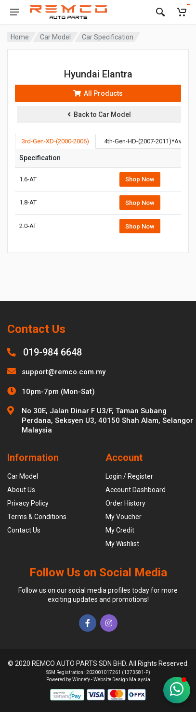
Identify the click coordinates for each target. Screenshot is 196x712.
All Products (98, 93)
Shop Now (140, 179)
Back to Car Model (99, 114)
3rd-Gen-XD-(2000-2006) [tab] (55, 141)
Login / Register (129, 476)
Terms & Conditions (36, 517)
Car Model (55, 37)
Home (20, 37)
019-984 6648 (52, 352)
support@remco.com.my (63, 372)
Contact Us (23, 530)
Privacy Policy (28, 503)
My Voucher (123, 517)
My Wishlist (122, 543)
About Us (21, 490)
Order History (125, 503)
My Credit (119, 530)
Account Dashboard (135, 490)
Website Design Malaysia (121, 679)
